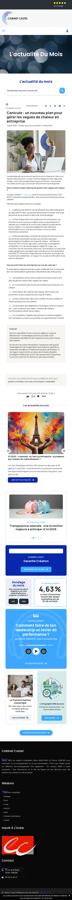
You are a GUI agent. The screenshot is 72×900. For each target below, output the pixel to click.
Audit (6, 812)
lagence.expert (45, 892)
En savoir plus (47, 898)
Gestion (7, 808)
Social (6, 804)
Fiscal (6, 800)
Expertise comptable (12, 792)
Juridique (7, 796)
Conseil (6, 820)
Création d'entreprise (12, 816)
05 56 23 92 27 (11, 877)
